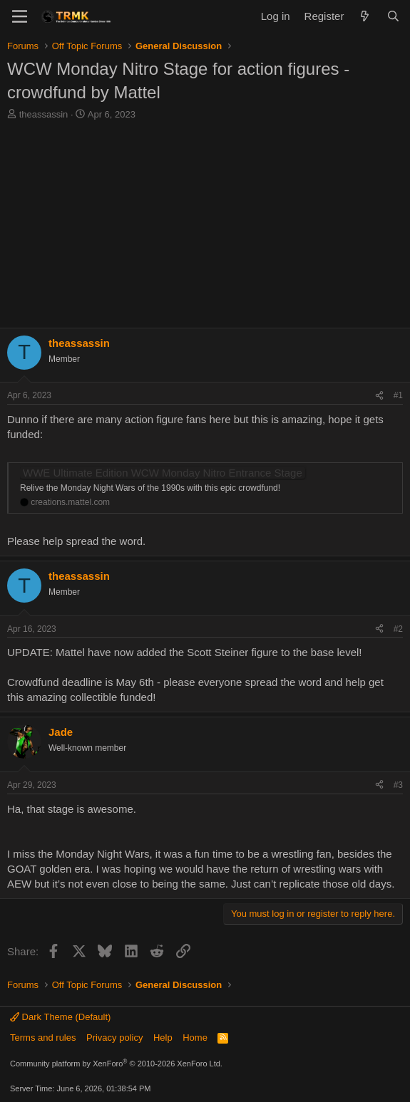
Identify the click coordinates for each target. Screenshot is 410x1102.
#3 (398, 785)
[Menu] (19, 16)
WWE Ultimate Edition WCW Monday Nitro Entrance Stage (162, 473)
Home (195, 1037)
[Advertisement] (205, 228)
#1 (398, 395)
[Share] (379, 396)
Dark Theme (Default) (60, 1017)
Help (163, 1037)
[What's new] (365, 16)
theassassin (43, 114)
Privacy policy (114, 1037)
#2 (398, 629)
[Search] (393, 16)
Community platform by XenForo (116, 1063)
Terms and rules (43, 1037)
